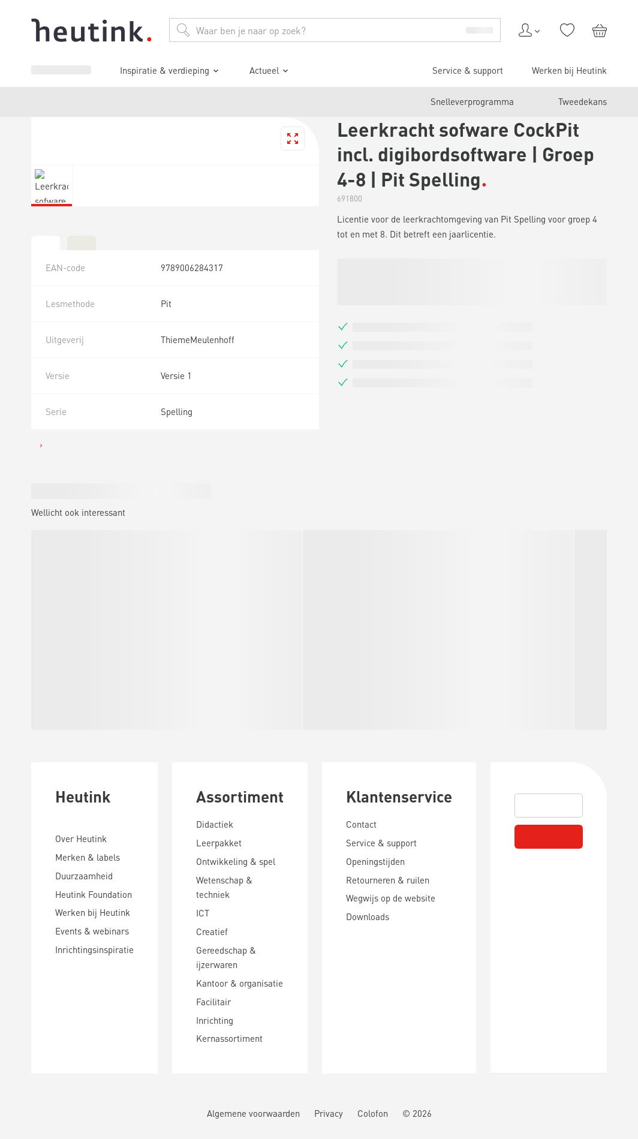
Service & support (63, 790)
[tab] (9, 1112)
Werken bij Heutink (66, 800)
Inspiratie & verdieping (81, 752)
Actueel (51, 769)
